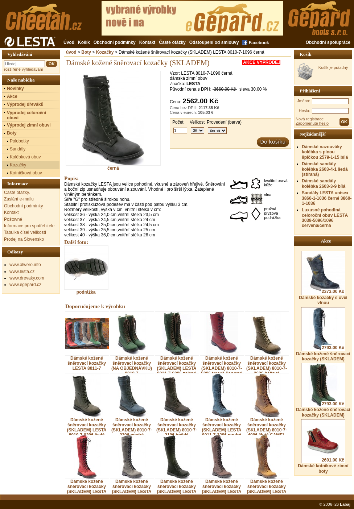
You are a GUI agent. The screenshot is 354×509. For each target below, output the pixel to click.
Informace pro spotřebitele (29, 225)
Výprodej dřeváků (25, 104)
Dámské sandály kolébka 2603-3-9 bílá (323, 183)
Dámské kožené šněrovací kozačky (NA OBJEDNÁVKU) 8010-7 (131, 366)
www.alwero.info (25, 264)
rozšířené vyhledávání (23, 69)
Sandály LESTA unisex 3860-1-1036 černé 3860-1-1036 (326, 198)
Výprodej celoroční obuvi (26, 115)
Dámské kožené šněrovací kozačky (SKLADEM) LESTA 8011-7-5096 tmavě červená (86, 491)
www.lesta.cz (21, 271)
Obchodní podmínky (115, 42)
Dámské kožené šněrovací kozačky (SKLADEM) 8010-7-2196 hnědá (176, 427)
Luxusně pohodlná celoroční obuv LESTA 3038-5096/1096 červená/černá (325, 217)
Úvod (68, 42)
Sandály (17, 149)
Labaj (345, 504)
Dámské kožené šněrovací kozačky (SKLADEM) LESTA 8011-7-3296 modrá (221, 427)
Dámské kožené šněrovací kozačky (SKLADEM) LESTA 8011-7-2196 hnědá (221, 489)
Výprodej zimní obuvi (29, 125)
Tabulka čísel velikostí (25, 232)
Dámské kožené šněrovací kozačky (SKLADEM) (323, 334)
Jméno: (303, 101)
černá (113, 166)
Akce (12, 96)
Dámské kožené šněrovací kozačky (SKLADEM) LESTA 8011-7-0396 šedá (131, 489)
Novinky (15, 88)
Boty (86, 52)
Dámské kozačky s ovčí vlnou (323, 278)
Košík (84, 42)
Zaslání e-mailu (19, 199)
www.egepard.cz (25, 284)
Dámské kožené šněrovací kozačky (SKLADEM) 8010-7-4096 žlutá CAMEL (266, 427)
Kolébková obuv (25, 157)
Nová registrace (310, 119)
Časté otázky (172, 42)
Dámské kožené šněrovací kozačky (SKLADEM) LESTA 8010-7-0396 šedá (86, 427)
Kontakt (147, 42)
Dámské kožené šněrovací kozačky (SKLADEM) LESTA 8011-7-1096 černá (176, 489)
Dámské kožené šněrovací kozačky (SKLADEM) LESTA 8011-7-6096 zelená (176, 366)
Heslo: (304, 110)
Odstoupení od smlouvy (214, 42)
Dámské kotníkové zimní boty (323, 446)
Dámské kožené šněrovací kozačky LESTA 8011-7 (86, 363)
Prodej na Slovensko (24, 239)
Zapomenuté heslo (312, 123)
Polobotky (19, 141)
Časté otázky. (17, 192)
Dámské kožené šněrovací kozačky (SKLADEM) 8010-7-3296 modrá (131, 427)
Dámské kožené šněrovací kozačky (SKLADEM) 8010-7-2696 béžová (266, 366)
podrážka (86, 269)
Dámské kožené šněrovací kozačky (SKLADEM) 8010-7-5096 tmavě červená (221, 366)
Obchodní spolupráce (328, 42)
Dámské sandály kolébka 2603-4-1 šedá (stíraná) (325, 169)
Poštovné (13, 219)
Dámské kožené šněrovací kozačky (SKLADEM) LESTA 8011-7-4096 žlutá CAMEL (266, 491)
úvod (71, 52)
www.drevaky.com (26, 278)
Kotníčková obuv (26, 173)
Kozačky (105, 52)
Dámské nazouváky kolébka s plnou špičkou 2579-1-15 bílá (325, 152)
